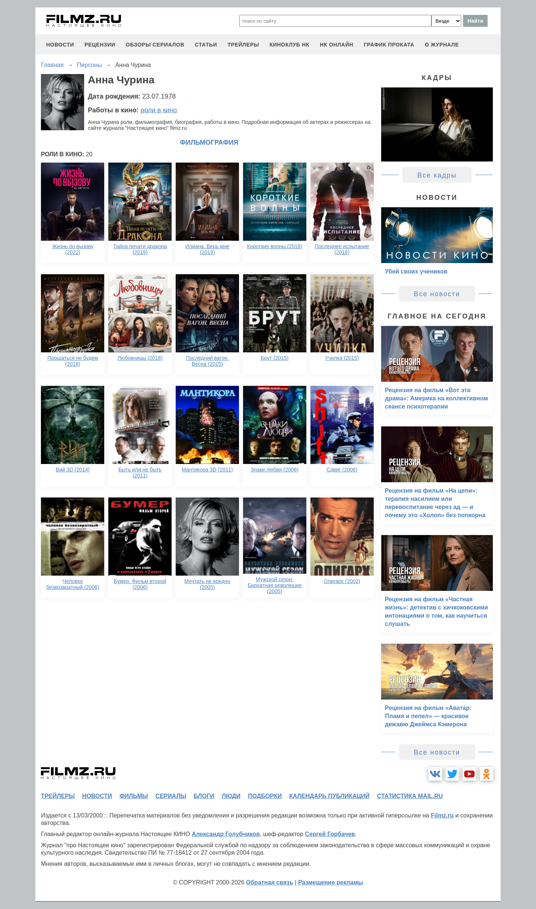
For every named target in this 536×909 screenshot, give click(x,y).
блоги (204, 796)
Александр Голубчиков (226, 834)
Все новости (437, 294)
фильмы (133, 796)
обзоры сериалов (155, 45)
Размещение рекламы (330, 882)
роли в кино (159, 110)
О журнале (442, 45)
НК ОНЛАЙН (336, 45)
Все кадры (437, 175)
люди (231, 796)
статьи (206, 45)
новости (60, 45)
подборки (265, 796)
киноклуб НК (289, 45)
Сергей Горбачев (330, 834)
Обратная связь (269, 882)
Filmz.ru (442, 815)
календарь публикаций (329, 796)
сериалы (170, 796)
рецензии (99, 45)
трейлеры (243, 45)
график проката (389, 45)
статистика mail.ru (410, 796)
